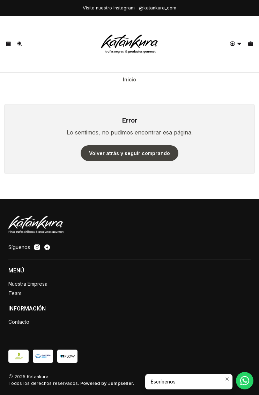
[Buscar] (19, 44)
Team (14, 293)
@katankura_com (157, 7)
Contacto (18, 322)
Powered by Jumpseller (106, 383)
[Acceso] (236, 44)
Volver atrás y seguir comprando (129, 153)
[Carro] (250, 44)
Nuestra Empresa (27, 284)
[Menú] (8, 44)
